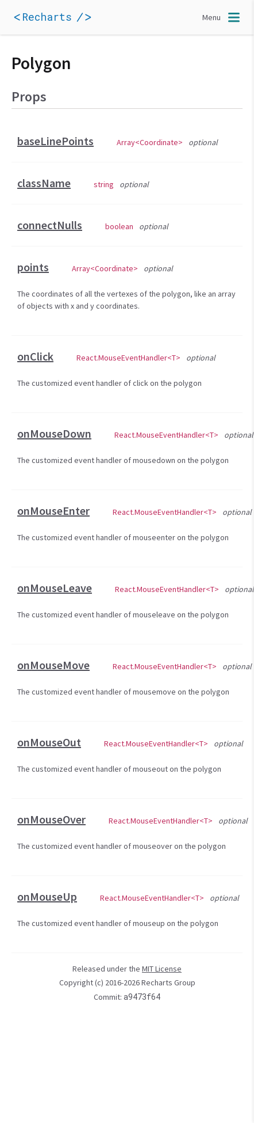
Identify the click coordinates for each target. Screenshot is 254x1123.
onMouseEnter (53, 510)
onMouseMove (53, 665)
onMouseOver (51, 819)
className (44, 183)
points (33, 267)
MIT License (162, 968)
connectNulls (49, 225)
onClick (35, 356)
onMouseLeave (54, 588)
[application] (68, 17)
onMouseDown (54, 433)
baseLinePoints (55, 141)
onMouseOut (49, 742)
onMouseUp (47, 896)
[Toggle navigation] (222, 17)
